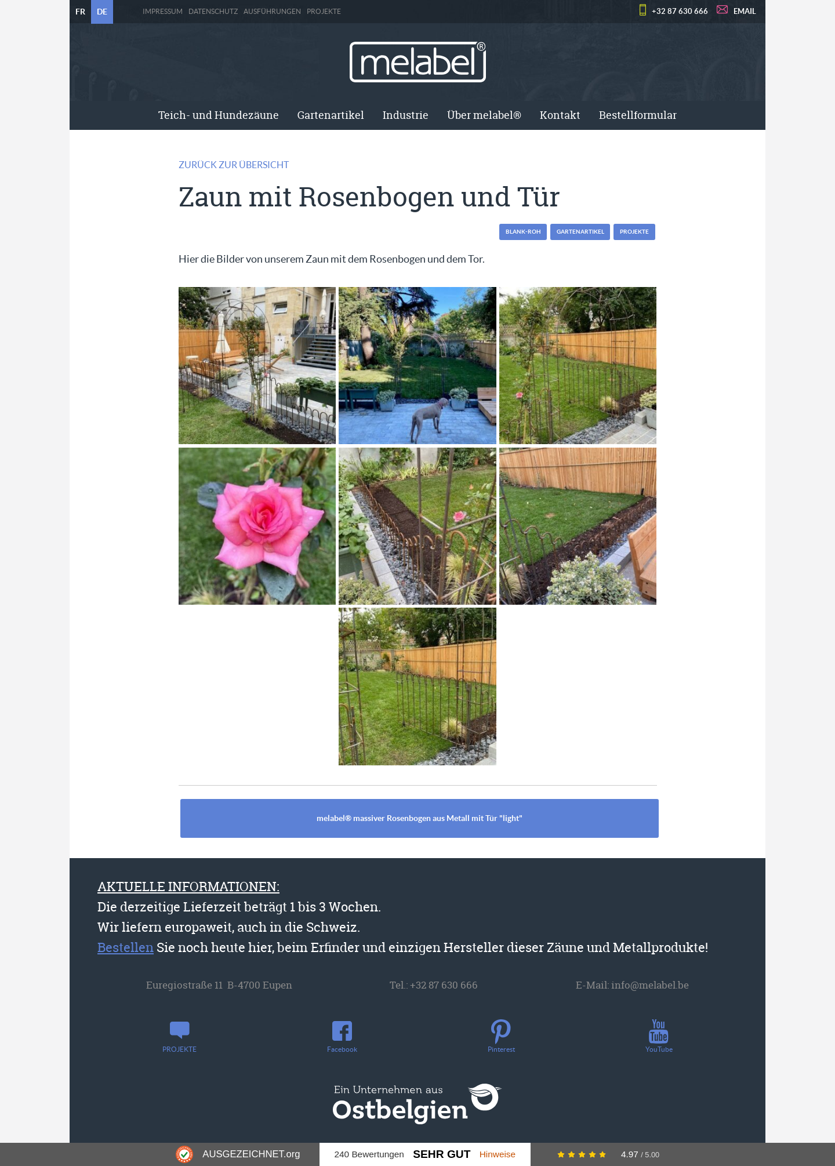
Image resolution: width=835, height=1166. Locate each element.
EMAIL (745, 11)
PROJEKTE (324, 11)
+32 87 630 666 (680, 11)
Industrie (406, 115)
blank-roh (523, 231)
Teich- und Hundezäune (218, 115)
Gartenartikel (330, 115)
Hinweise (497, 1154)
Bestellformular (638, 115)
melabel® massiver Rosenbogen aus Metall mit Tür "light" (419, 818)
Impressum (163, 11)
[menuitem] (218, 115)
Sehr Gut (441, 1154)
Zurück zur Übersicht (234, 164)
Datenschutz (213, 11)
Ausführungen (272, 11)
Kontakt (560, 115)
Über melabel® (484, 115)
